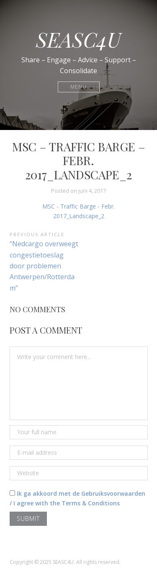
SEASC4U (78, 39)
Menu (78, 86)
